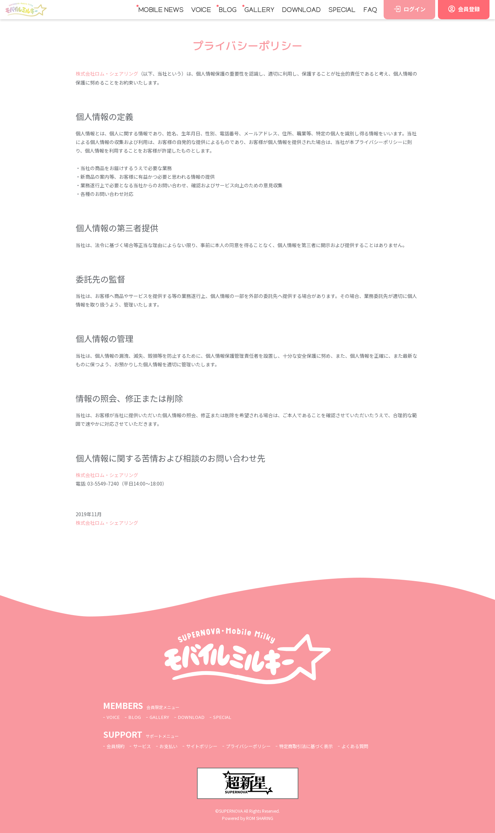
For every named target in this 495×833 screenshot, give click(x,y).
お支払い (172, 746)
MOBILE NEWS (161, 10)
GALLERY (259, 10)
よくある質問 (369, 746)
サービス (144, 746)
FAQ (370, 10)
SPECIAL (341, 10)
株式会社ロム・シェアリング (107, 73)
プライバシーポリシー (256, 746)
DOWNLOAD (301, 10)
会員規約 (116, 746)
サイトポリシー (207, 746)
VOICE (201, 10)
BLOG (227, 10)
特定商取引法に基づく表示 (318, 746)
